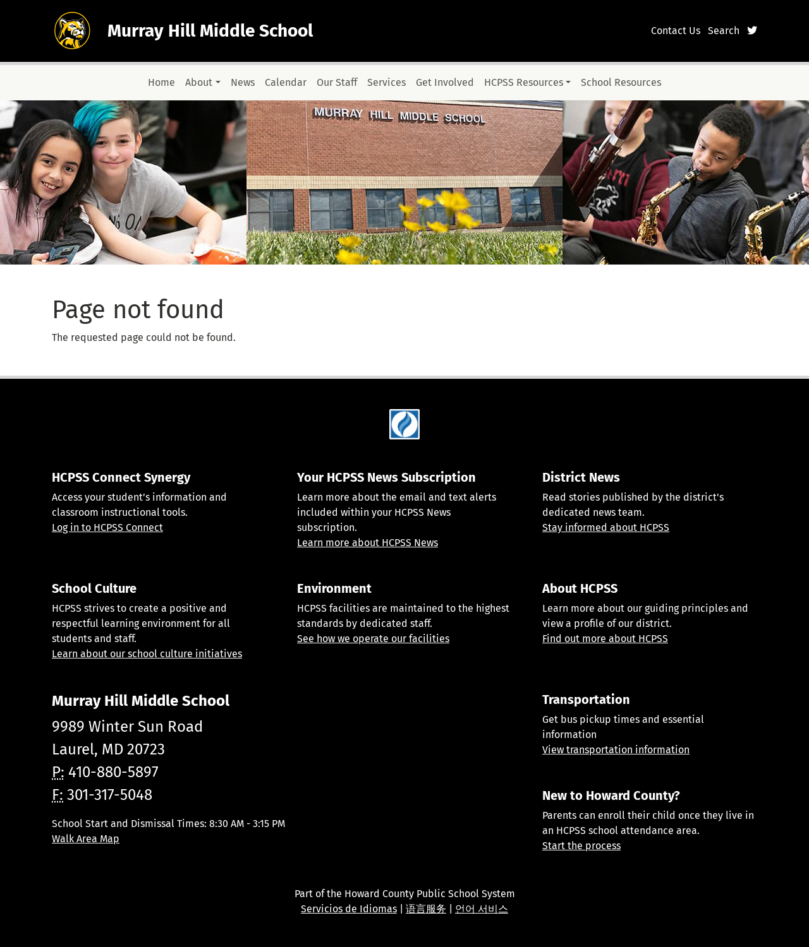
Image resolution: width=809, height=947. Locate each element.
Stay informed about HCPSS (605, 527)
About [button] (198, 82)
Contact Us (675, 31)
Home (161, 82)
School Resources (621, 82)
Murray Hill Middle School (210, 30)
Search (723, 31)
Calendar (286, 82)
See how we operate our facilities (373, 639)
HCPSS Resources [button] (523, 82)
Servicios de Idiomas (349, 909)
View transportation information (616, 750)
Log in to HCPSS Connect (107, 527)
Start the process (581, 846)
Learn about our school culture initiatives (147, 654)
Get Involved (445, 82)
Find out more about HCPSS (605, 639)
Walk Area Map (85, 839)
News (243, 82)
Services (386, 82)
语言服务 (426, 909)
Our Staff (337, 82)
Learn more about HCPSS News (367, 543)
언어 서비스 (481, 909)
